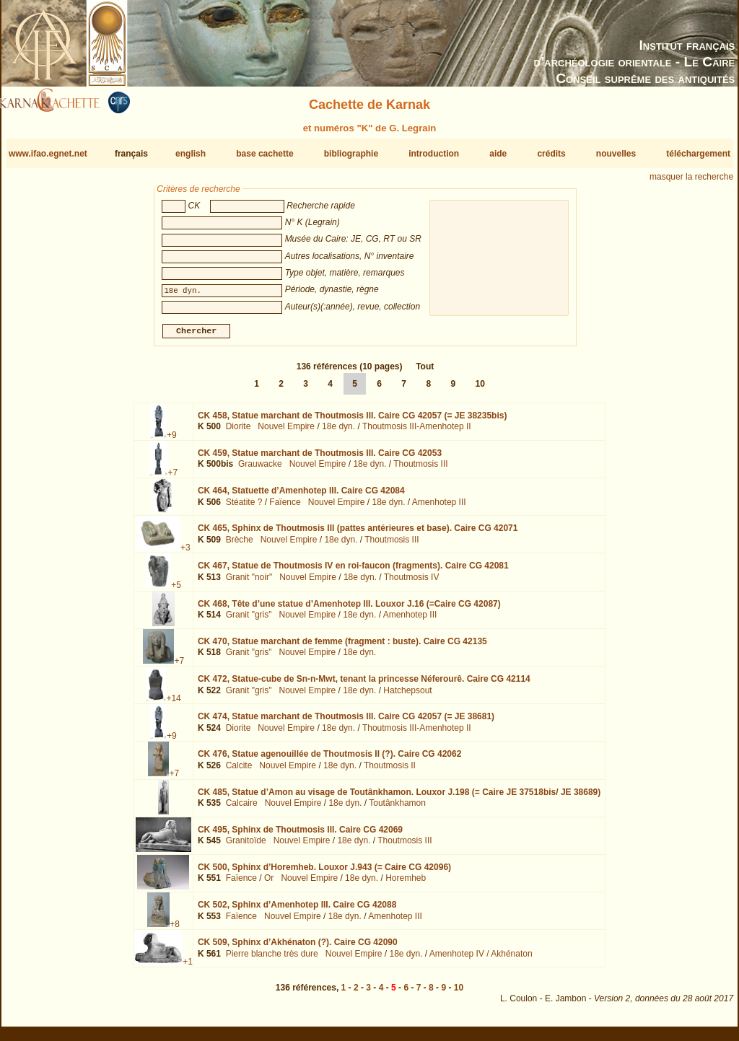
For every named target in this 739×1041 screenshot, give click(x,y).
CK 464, (301, 496)
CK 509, (298, 948)
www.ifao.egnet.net (48, 154)
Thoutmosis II (390, 771)
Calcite (239, 771)
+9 (172, 441)
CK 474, (346, 722)
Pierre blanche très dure (272, 959)
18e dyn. (338, 432)
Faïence (284, 508)
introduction (433, 154)
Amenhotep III (439, 508)
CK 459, (320, 459)
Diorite (238, 432)
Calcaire (242, 809)
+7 (172, 478)
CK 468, (349, 609)
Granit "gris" (249, 620)
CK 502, (297, 910)
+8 (175, 930)
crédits (551, 154)
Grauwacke (260, 470)
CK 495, (300, 835)
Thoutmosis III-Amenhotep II (416, 432)
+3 (185, 553)
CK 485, (399, 797)
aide (498, 154)
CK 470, (342, 647)
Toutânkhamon (397, 809)
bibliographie (351, 154)
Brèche (239, 545)
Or (269, 884)
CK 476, (329, 760)
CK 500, (324, 873)
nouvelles (616, 154)
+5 (176, 591)
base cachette (264, 154)
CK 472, (364, 685)
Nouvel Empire (286, 432)
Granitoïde (246, 846)
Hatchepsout (407, 695)
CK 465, (357, 534)
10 (479, 390)
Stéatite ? (244, 508)
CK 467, (353, 571)
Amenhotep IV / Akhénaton (481, 959)
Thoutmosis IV (412, 583)
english (190, 154)
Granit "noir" (249, 583)
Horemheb (405, 884)
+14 (173, 704)
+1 (188, 967)
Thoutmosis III (420, 470)
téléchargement (698, 154)
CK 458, (352, 421)
